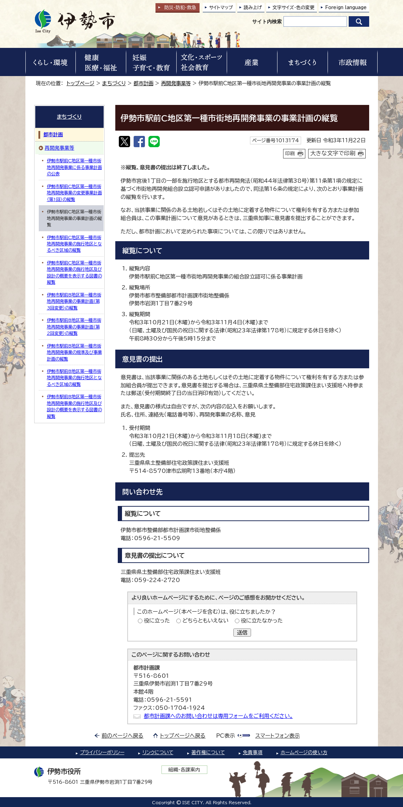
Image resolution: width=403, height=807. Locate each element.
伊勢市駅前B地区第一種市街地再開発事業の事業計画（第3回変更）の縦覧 (74, 301)
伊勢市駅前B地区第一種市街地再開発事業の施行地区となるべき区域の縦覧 (74, 377)
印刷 (290, 153)
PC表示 (225, 735)
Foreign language (346, 7)
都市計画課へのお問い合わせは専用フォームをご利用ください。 (218, 716)
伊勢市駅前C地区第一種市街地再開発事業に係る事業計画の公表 (74, 167)
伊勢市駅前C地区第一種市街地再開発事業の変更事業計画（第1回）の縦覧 (74, 192)
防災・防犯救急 (180, 7)
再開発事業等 (176, 83)
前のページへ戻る (123, 735)
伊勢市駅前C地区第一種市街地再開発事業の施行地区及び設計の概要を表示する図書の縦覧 (74, 272)
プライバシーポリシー (102, 752)
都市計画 (143, 83)
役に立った (157, 620)
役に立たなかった (262, 620)
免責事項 (253, 752)
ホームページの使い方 (304, 752)
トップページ (80, 83)
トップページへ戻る (183, 735)
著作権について (208, 752)
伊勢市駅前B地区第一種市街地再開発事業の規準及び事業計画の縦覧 (74, 352)
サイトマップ (221, 7)
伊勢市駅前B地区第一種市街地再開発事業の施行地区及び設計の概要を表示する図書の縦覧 (74, 406)
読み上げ (253, 7)
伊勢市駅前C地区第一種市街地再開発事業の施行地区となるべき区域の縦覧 (74, 243)
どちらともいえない (205, 620)
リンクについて (157, 752)
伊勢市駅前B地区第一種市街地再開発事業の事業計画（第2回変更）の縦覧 (74, 326)
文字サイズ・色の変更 (294, 7)
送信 (242, 632)
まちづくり (114, 83)
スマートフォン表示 (277, 735)
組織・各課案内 (184, 769)
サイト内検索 (267, 21)
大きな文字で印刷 (332, 153)
